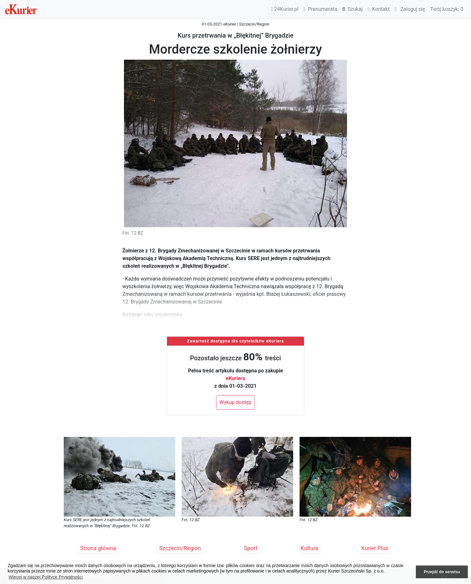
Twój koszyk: (446, 9)
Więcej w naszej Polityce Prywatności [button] (46, 577)
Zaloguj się (410, 9)
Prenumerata (320, 9)
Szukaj (352, 9)
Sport (251, 548)
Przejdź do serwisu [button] (442, 572)
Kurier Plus (374, 548)
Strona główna (98, 548)
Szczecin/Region (180, 548)
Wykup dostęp (236, 402)
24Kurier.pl (285, 9)
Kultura (309, 548)
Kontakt (379, 9)
